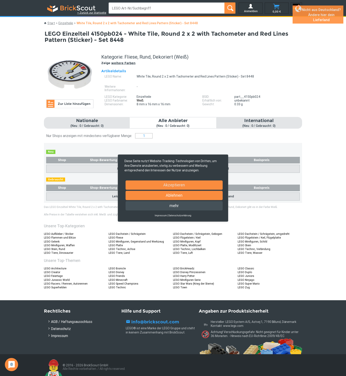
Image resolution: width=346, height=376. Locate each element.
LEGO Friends (117, 276)
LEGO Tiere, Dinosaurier (58, 252)
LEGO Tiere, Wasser (250, 252)
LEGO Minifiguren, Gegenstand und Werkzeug (136, 241)
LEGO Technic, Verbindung (254, 249)
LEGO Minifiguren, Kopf (187, 241)
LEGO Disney (116, 272)
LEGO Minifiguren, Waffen (59, 245)
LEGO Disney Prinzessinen (189, 272)
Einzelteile (65, 23)
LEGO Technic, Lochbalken (189, 249)
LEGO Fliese (116, 237)
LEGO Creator (52, 272)
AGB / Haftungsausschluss (71, 321)
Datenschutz (61, 328)
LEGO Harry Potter (184, 276)
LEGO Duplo (245, 272)
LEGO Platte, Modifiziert (187, 245)
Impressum (59, 335)
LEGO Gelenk (52, 241)
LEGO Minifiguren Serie (187, 280)
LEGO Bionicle (117, 268)
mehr (174, 205)
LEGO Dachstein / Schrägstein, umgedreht (264, 233)
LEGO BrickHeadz (183, 268)
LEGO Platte (116, 245)
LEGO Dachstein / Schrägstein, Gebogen (197, 233)
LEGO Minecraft (118, 280)
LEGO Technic (117, 287)
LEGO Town (180, 287)
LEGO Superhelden (55, 287)
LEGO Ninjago (246, 280)
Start (51, 23)
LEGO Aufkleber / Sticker (58, 233)
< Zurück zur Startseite (91, 13)
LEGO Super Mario (249, 283)
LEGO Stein (244, 245)
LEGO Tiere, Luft (183, 252)
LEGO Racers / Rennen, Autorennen (66, 283)
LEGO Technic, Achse (122, 249)
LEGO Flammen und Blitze (60, 237)
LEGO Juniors (246, 276)
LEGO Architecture (55, 268)
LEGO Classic (246, 268)
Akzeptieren (174, 184)
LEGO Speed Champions (123, 283)
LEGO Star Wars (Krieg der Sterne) (193, 283)
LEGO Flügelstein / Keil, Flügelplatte (259, 237)
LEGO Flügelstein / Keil (187, 237)
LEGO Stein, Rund (54, 249)
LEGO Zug (244, 287)
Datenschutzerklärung (179, 215)
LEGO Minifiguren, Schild (252, 241)
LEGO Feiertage (53, 276)
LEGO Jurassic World (57, 280)
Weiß (140, 100)
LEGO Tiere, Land (119, 252)
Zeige (118, 63)
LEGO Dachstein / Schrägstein (127, 233)
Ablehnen (174, 195)
